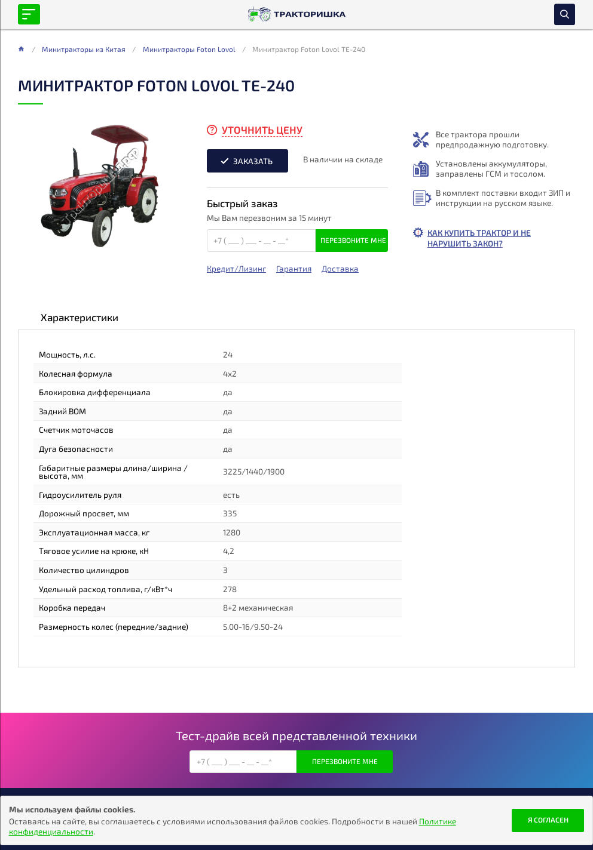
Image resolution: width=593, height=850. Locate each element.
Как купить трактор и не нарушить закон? (479, 237)
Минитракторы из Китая (84, 49)
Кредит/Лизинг (236, 268)
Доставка (340, 268)
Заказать (253, 161)
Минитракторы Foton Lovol (189, 49)
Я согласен (548, 819)
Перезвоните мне (353, 240)
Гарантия (293, 268)
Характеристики (79, 317)
